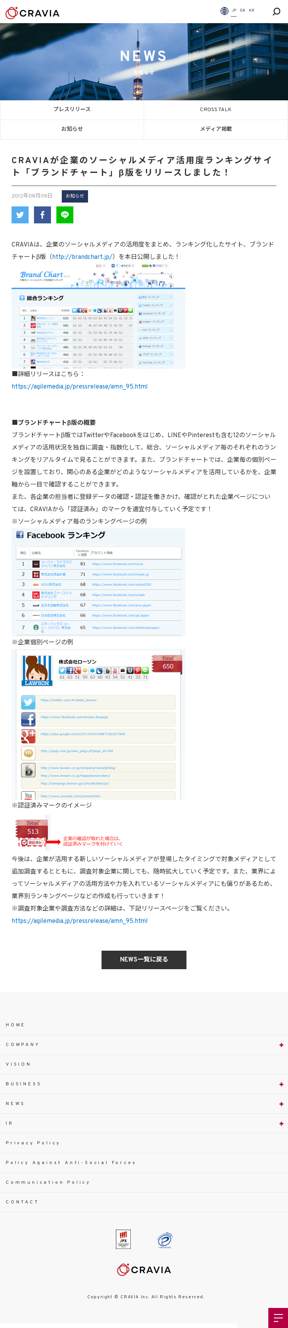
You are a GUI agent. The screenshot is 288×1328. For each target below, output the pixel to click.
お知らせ (72, 129)
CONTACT (22, 1202)
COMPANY (23, 1045)
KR (251, 10)
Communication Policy (48, 1182)
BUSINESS (24, 1084)
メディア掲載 (216, 129)
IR (10, 1123)
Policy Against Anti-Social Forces (71, 1163)
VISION (19, 1064)
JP (234, 10)
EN (242, 10)
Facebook (42, 214)
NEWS (15, 1104)
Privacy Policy (33, 1143)
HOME (16, 1025)
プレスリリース (72, 109)
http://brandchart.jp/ (82, 257)
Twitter (20, 214)
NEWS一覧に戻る (144, 960)
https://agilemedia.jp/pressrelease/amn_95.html (80, 387)
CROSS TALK (216, 109)
